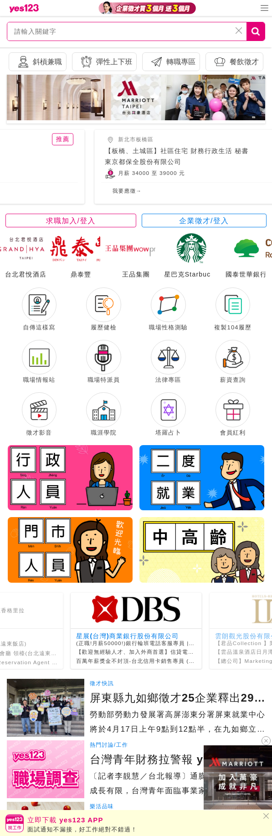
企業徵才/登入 (204, 223)
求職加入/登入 (71, 223)
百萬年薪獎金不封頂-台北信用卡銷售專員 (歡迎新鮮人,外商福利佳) (166, 679)
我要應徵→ (103, 193)
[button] (133, 115)
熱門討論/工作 (109, 764)
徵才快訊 (102, 702)
